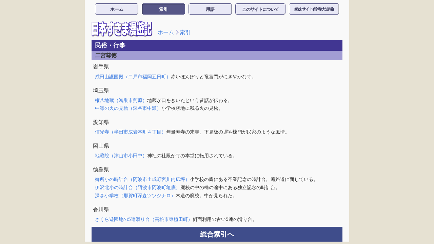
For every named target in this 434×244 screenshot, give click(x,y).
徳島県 (101, 169)
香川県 (101, 209)
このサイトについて (260, 9)
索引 (163, 9)
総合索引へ (217, 234)
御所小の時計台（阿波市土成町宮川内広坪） (142, 179)
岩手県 (101, 66)
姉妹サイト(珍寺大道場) (314, 9)
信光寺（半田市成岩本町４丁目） (130, 132)
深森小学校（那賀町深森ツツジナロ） (135, 195)
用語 (210, 9)
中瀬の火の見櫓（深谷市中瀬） (128, 108)
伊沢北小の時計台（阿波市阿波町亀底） (137, 187)
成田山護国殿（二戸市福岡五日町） (133, 76)
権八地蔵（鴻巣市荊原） (121, 100)
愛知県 (101, 122)
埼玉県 (101, 90)
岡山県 (101, 146)
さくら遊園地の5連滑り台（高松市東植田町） (144, 219)
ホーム (116, 9)
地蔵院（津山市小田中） (121, 155)
